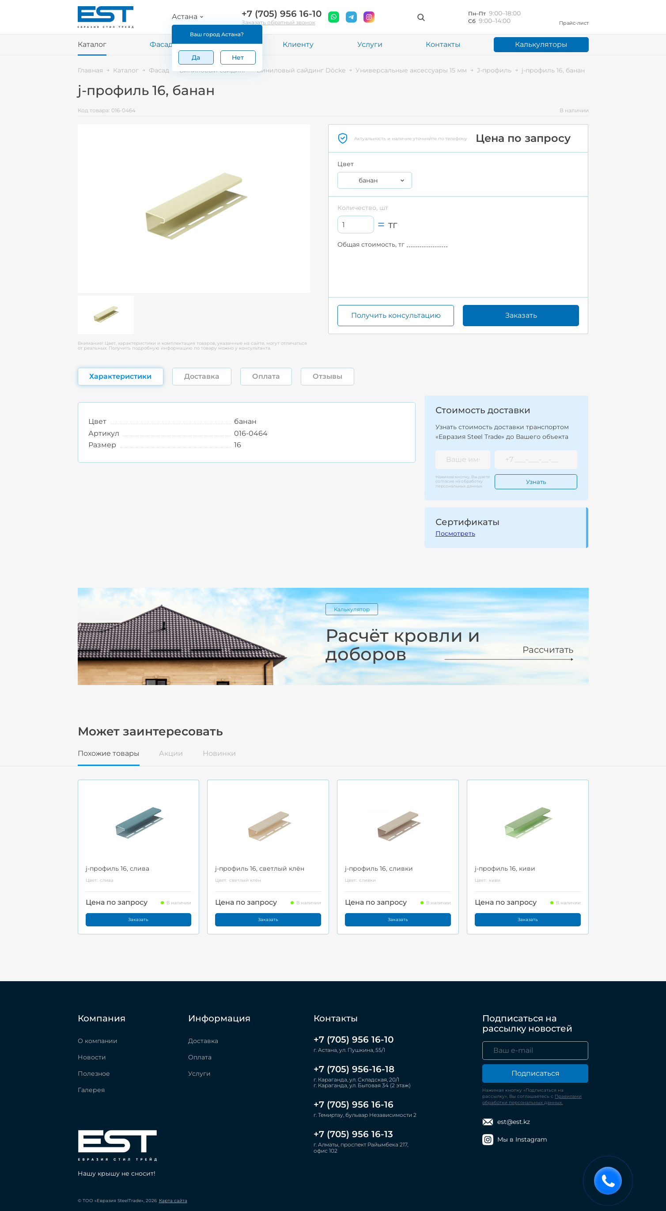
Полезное (94, 1074)
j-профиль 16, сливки (379, 868)
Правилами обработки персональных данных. (532, 1099)
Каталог (92, 44)
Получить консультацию (396, 315)
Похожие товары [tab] (109, 754)
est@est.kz (506, 1121)
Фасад (161, 44)
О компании (97, 1041)
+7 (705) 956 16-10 (282, 14)
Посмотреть (455, 533)
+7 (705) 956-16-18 (354, 1069)
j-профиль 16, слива (117, 868)
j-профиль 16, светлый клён (259, 868)
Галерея (91, 1090)
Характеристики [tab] (120, 376)
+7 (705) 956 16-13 (353, 1134)
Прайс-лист (574, 17)
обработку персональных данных (459, 483)
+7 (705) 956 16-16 (354, 1104)
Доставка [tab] (201, 376)
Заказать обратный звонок (278, 22)
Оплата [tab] (266, 376)
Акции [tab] (171, 754)
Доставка (203, 1041)
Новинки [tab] (219, 754)
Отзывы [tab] (327, 376)
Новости (92, 1057)
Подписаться (535, 1073)
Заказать (521, 315)
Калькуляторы (541, 44)
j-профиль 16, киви (505, 868)
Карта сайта (173, 1200)
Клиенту (298, 44)
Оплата (200, 1057)
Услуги (369, 44)
